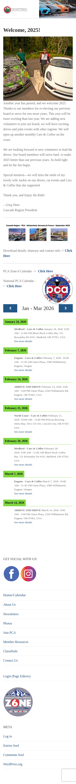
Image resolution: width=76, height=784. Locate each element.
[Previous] (10, 308)
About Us (9, 604)
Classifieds (10, 651)
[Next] (66, 308)
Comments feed (13, 755)
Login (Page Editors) (16, 676)
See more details (23, 341)
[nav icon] (66, 9)
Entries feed (11, 745)
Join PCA (9, 632)
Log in (7, 736)
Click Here (45, 271)
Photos (7, 623)
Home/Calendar (14, 595)
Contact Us (10, 660)
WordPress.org (12, 764)
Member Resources (15, 642)
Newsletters (11, 614)
